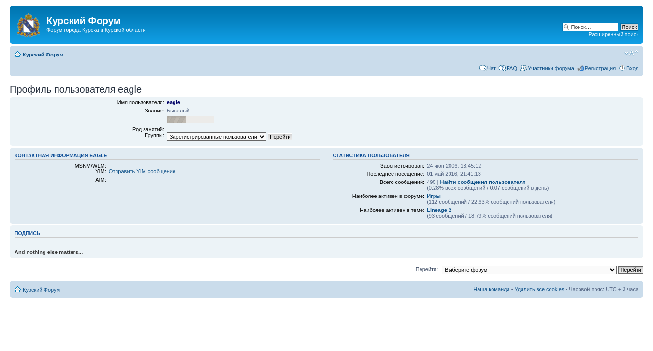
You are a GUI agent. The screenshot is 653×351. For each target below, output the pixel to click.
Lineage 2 (439, 210)
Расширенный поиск (613, 34)
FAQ (512, 68)
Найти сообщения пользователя (483, 182)
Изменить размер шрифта (631, 52)
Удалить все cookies (540, 289)
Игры (434, 196)
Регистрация (600, 68)
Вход (632, 68)
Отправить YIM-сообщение (142, 171)
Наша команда (491, 289)
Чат (491, 68)
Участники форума (551, 68)
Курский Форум (43, 54)
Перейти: (427, 269)
